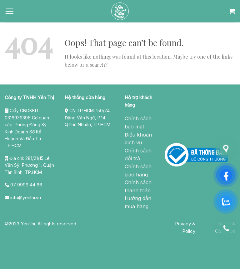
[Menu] (9, 11)
